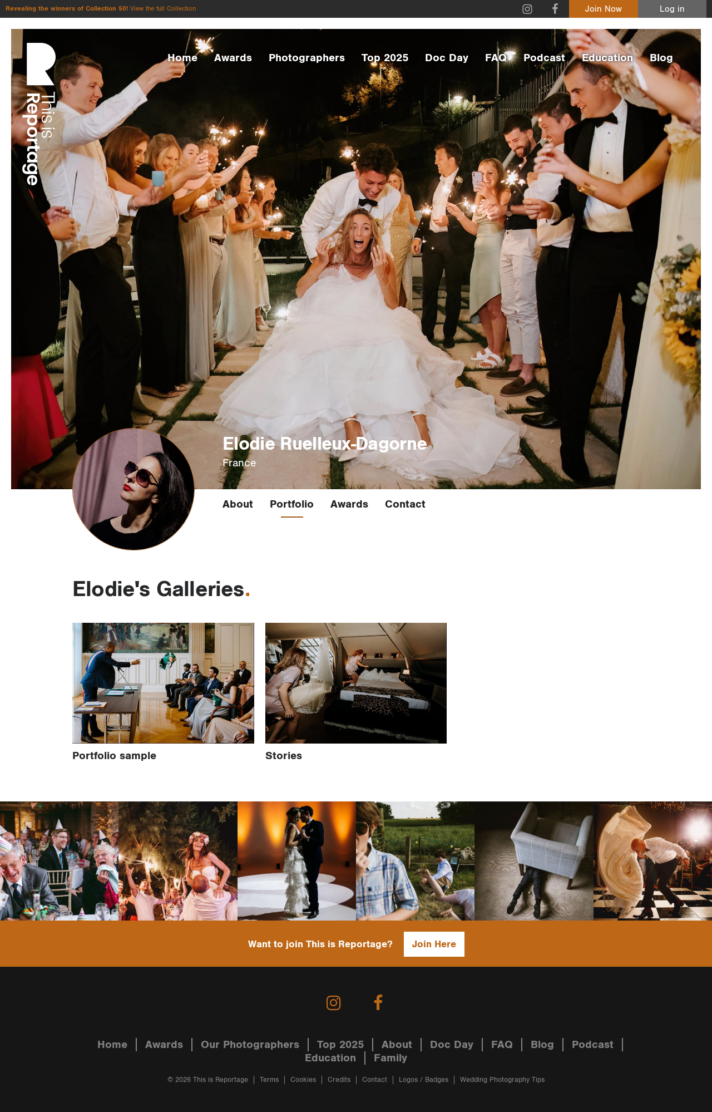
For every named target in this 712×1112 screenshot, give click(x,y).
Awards (233, 58)
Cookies (303, 1080)
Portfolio (292, 504)
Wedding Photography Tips (502, 1080)
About (237, 504)
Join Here (434, 944)
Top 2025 (385, 58)
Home (182, 58)
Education (607, 58)
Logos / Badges (423, 1080)
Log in (672, 9)
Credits (339, 1080)
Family (390, 1058)
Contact (405, 504)
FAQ (496, 58)
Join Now (603, 9)
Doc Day (446, 58)
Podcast (544, 58)
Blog (661, 58)
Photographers (307, 58)
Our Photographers (250, 1044)
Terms (269, 1080)
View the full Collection (163, 8)
